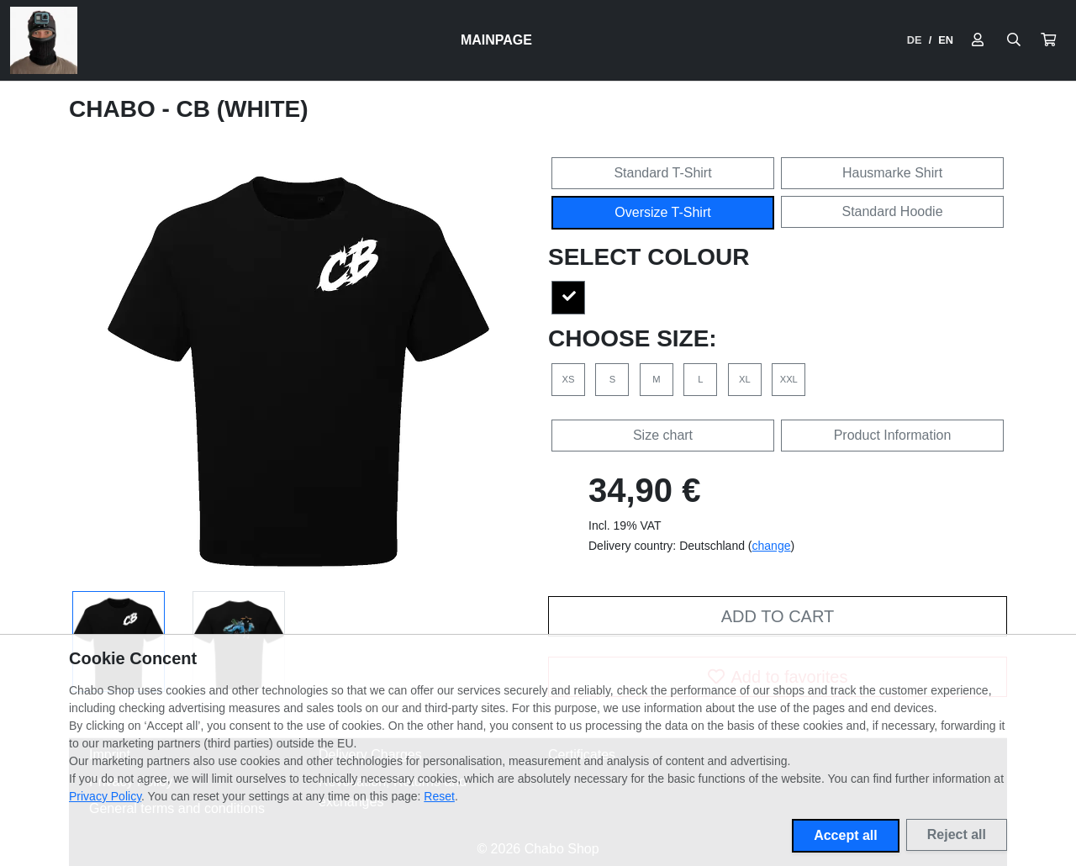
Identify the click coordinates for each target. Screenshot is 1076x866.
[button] (1048, 40)
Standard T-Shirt (662, 173)
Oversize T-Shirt (662, 212)
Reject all (956, 834)
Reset (439, 796)
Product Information (893, 435)
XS (568, 379)
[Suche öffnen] (1014, 40)
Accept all (846, 835)
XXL (789, 379)
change (771, 545)
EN (945, 40)
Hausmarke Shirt (892, 173)
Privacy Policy (105, 796)
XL (745, 379)
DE (914, 40)
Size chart (663, 435)
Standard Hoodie (891, 211)
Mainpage (496, 40)
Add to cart (777, 616)
